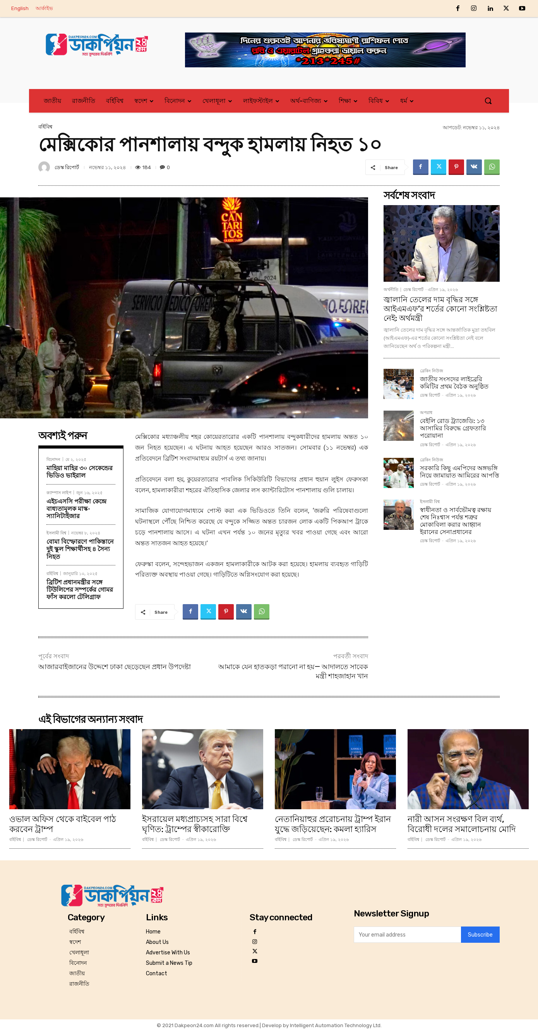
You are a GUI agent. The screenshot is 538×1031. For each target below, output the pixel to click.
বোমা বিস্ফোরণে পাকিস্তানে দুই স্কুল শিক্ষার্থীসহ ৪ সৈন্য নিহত (80, 549)
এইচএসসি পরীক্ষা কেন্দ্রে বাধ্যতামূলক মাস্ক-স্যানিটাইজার (76, 509)
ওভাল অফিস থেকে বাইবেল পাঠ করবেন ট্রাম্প (62, 824)
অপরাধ (426, 413)
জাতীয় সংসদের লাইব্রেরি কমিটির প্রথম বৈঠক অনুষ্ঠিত (454, 382)
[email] (407, 935)
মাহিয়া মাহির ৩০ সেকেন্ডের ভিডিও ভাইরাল (79, 471)
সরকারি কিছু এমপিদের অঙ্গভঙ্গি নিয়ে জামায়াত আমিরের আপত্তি (459, 471)
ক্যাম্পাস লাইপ (58, 492)
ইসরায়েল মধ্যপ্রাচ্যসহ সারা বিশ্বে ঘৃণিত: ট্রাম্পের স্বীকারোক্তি (195, 824)
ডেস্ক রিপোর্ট (67, 167)
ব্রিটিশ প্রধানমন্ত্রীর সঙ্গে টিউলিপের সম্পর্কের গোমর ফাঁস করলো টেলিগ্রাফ (79, 590)
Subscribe (480, 935)
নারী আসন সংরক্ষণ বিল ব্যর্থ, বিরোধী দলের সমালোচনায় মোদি (462, 824)
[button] (488, 100)
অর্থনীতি (391, 290)
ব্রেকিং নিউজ (431, 371)
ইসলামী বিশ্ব (56, 533)
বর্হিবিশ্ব (45, 126)
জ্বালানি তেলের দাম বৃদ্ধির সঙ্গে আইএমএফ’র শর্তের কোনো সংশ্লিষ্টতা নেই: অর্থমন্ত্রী (440, 309)
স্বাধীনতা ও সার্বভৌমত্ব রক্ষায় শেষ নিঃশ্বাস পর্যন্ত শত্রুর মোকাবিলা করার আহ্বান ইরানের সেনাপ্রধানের (455, 521)
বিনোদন (53, 459)
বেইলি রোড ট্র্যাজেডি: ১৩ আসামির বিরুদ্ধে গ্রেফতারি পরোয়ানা (453, 428)
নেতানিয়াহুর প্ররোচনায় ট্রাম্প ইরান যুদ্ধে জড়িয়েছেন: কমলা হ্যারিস (333, 824)
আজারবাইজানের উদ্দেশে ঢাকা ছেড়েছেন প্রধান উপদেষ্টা (114, 667)
